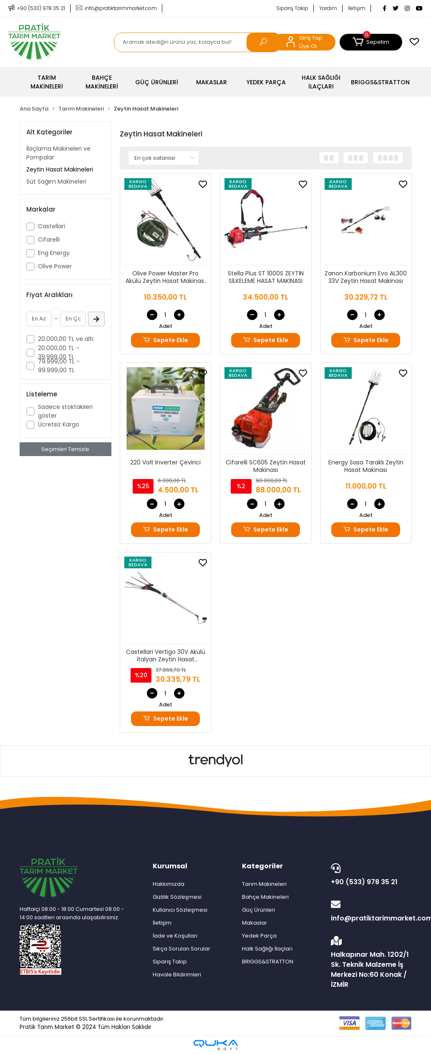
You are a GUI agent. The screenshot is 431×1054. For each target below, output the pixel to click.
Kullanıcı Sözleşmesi (180, 910)
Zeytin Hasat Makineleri (59, 169)
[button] (371, 42)
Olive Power (55, 266)
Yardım (328, 8)
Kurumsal (170, 866)
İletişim (356, 8)
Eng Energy (54, 253)
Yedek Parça (259, 936)
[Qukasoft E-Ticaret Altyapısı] (216, 1045)
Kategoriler (262, 866)
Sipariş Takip (292, 8)
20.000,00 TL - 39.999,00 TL (58, 352)
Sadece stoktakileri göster (65, 411)
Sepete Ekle (165, 340)
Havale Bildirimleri (177, 974)
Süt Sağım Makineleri (56, 181)
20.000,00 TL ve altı (65, 339)
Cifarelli (49, 239)
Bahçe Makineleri (265, 897)
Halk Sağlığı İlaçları (267, 949)
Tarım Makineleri (264, 884)
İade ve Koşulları (175, 936)
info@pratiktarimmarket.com (371, 911)
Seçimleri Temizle (65, 449)
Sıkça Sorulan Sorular (181, 949)
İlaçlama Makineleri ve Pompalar (58, 152)
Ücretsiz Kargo (58, 424)
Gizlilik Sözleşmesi (177, 897)
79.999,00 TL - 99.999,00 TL (59, 365)
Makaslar (254, 923)
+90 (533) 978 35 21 (369, 875)
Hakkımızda (168, 884)
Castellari (51, 226)
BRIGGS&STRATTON (267, 962)
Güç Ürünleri (258, 910)
